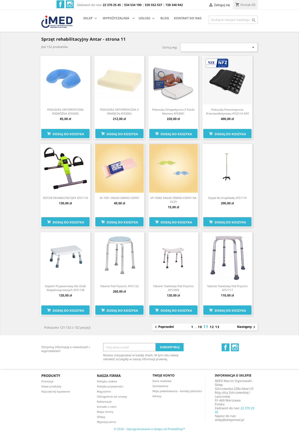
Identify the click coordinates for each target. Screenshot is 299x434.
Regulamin (104, 391)
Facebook (60, 4)
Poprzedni (164, 327)
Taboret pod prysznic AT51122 (119, 286)
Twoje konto (163, 375)
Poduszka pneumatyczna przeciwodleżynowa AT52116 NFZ (227, 111)
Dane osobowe (162, 381)
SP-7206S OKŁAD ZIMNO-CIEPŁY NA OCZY (173, 200)
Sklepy (101, 417)
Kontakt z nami (106, 406)
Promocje (47, 381)
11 (206, 326)
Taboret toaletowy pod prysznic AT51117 (227, 288)
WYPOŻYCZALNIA (116, 18)
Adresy (156, 396)
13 (217, 327)
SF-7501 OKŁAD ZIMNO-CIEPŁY (119, 198)
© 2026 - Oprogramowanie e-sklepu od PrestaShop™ (149, 429)
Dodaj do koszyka (65, 133)
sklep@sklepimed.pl (229, 420)
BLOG (164, 18)
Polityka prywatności (110, 386)
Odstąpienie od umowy (112, 396)
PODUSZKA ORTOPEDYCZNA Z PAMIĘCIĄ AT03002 (119, 111)
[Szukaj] (233, 20)
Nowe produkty (51, 386)
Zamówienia (160, 386)
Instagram (70, 4)
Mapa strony (105, 412)
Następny (247, 327)
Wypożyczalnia (106, 422)
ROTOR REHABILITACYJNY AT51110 (65, 198)
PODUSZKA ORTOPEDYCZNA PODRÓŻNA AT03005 (65, 111)
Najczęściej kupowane (55, 391)
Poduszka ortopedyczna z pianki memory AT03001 (173, 111)
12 (212, 327)
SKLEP (90, 18)
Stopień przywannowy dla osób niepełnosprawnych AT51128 (65, 288)
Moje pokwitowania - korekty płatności (177, 391)
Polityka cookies (107, 381)
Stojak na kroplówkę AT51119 (227, 198)
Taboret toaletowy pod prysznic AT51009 (173, 288)
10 (200, 327)
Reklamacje (104, 401)
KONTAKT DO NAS (188, 18)
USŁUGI (147, 18)
